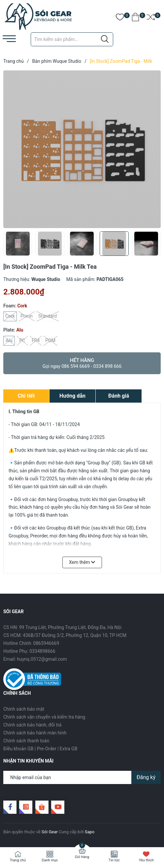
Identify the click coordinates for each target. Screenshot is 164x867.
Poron (26, 316)
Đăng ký (146, 777)
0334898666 (42, 651)
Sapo (90, 831)
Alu (9, 341)
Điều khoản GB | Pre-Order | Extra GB (40, 748)
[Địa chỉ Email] (82, 777)
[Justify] (105, 39)
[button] (153, 245)
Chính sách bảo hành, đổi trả (32, 725)
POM (50, 341)
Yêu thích (146, 860)
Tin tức (114, 860)
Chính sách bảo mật (23, 709)
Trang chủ (18, 860)
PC (22, 341)
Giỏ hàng (82, 857)
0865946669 (46, 643)
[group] (82, 149)
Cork (10, 316)
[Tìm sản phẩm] (72, 39)
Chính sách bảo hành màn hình (34, 732)
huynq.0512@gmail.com (42, 659)
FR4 (36, 341)
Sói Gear (50, 831)
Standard (47, 316)
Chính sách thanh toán (26, 740)
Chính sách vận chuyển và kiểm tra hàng (44, 717)
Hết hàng (82, 363)
